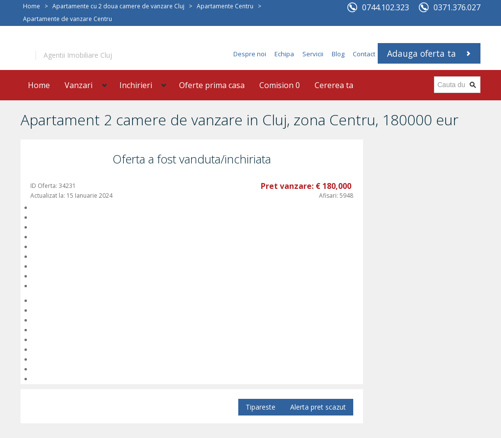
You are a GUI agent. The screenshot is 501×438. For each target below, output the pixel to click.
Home (31, 6)
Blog (338, 53)
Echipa (284, 53)
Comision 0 (279, 85)
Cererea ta (334, 85)
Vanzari (78, 85)
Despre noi (249, 53)
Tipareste (260, 407)
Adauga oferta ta (421, 53)
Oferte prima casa (212, 85)
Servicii (312, 53)
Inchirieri (135, 85)
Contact (364, 53)
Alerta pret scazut (318, 407)
